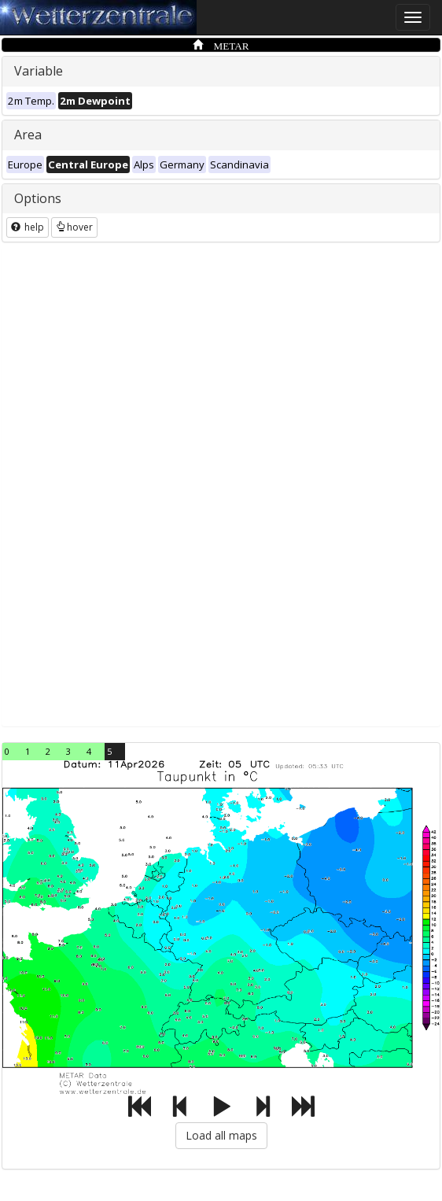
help (27, 227)
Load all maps (221, 1135)
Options (37, 198)
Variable (38, 70)
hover (74, 227)
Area (28, 134)
